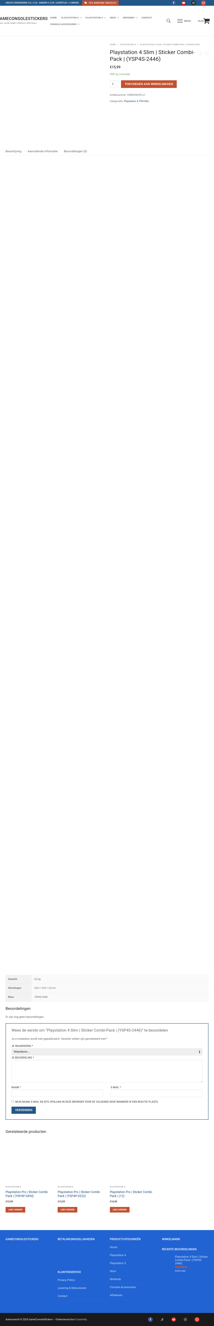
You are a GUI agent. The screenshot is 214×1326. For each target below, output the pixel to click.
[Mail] (203, 3)
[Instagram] (193, 3)
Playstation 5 (118, 1263)
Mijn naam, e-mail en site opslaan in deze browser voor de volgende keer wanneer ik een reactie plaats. (87, 1101)
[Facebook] (173, 3)
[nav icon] (184, 21)
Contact (62, 1296)
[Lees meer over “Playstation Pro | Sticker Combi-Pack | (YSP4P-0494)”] (15, 1210)
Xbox (113, 1271)
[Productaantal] (114, 84)
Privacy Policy (66, 1280)
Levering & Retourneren (72, 1288)
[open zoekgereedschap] (168, 21)
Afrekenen (116, 1295)
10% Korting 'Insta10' (100, 2)
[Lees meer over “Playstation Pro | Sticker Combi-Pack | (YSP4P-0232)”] (67, 1210)
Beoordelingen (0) (75, 151)
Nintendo (115, 1279)
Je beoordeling (22, 1057)
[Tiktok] (162, 1319)
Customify (81, 1319)
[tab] (13, 151)
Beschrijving (13, 151)
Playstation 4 (128, 44)
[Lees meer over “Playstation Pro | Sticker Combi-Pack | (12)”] (120, 1210)
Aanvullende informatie (43, 151)
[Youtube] (183, 3)
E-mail (116, 1087)
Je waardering (22, 1046)
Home (113, 44)
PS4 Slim (144, 101)
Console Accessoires (123, 1287)
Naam (16, 1087)
